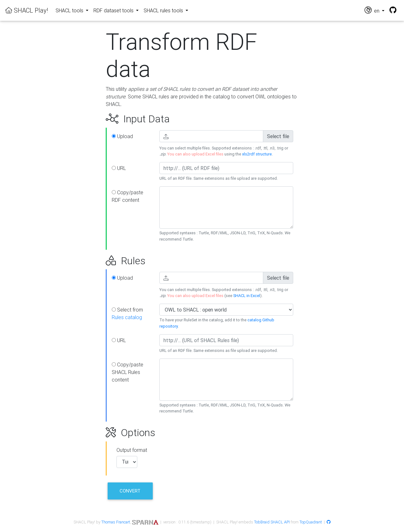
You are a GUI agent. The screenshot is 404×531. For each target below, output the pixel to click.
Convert (130, 491)
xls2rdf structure (257, 154)
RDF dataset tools (114, 10)
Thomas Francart (115, 522)
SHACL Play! (26, 10)
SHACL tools (70, 10)
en (373, 10)
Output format (131, 450)
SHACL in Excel (246, 295)
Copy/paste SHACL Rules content (127, 372)
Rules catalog (127, 317)
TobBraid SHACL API (272, 522)
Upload (122, 136)
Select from (127, 313)
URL (119, 168)
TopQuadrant (311, 522)
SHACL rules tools (164, 10)
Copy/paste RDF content (127, 196)
